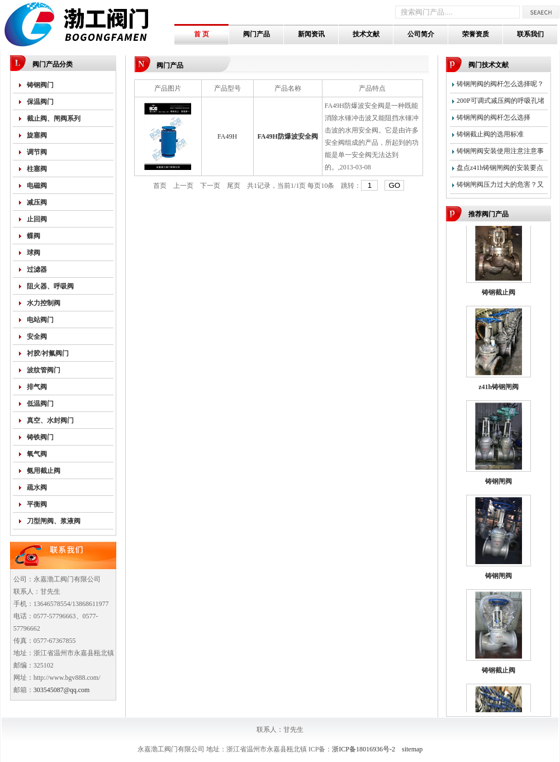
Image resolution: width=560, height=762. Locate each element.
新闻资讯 (311, 34)
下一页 (210, 186)
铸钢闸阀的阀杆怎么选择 (493, 117)
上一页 (183, 186)
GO (394, 185)
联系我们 (530, 34)
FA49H (227, 136)
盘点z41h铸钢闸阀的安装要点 (500, 168)
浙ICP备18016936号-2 (363, 749)
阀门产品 (256, 34)
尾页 (233, 186)
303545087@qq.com (62, 690)
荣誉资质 (475, 34)
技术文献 (366, 34)
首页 (160, 186)
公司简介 (420, 34)
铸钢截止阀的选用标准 (490, 134)
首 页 (201, 34)
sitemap (412, 749)
